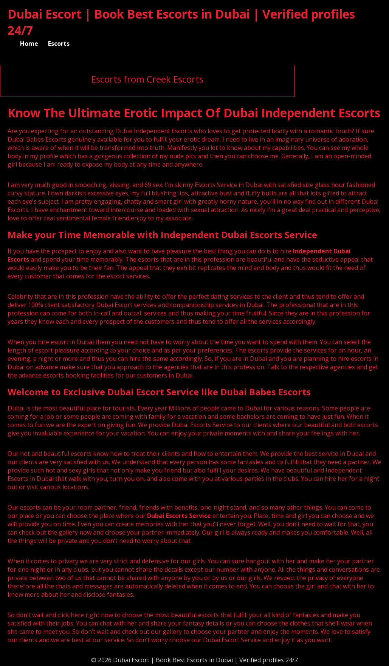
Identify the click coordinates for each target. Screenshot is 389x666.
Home (29, 43)
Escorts (59, 43)
